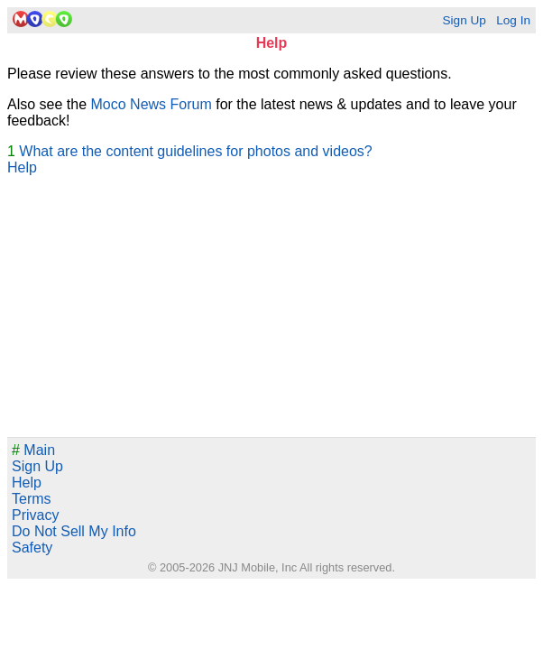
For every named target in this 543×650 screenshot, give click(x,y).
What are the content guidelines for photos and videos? (195, 151)
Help (22, 167)
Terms (31, 498)
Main (33, 450)
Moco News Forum (151, 104)
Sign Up (463, 20)
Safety (32, 547)
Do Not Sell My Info (74, 531)
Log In (513, 20)
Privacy (35, 515)
